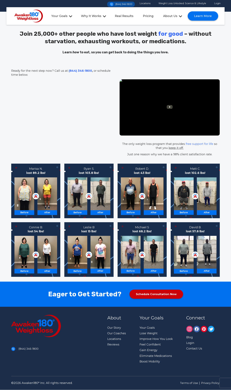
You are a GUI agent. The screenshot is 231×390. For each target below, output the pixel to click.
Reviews (113, 344)
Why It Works (91, 16)
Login (217, 3)
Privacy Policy (209, 383)
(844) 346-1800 (120, 4)
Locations (145, 3)
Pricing (148, 16)
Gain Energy (148, 350)
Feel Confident (150, 344)
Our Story (114, 328)
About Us (170, 16)
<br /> (170, 107)
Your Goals (59, 16)
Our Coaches (116, 333)
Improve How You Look (156, 339)
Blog (189, 337)
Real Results (124, 16)
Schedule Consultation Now (156, 294)
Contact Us (194, 348)
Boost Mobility (150, 361)
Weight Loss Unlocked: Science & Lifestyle (182, 3)
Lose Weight (149, 333)
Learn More (203, 16)
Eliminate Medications (156, 356)
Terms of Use (185, 383)
